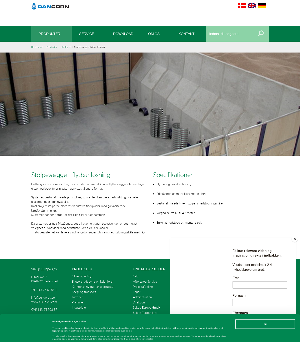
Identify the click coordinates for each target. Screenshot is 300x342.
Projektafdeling (143, 286)
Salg (135, 276)
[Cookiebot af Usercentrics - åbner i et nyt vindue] (27, 335)
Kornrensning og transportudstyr (93, 286)
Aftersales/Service (145, 281)
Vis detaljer (171, 335)
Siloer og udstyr (82, 276)
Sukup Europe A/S (150, 12)
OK (265, 299)
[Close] (295, 239)
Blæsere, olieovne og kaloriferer (93, 281)
